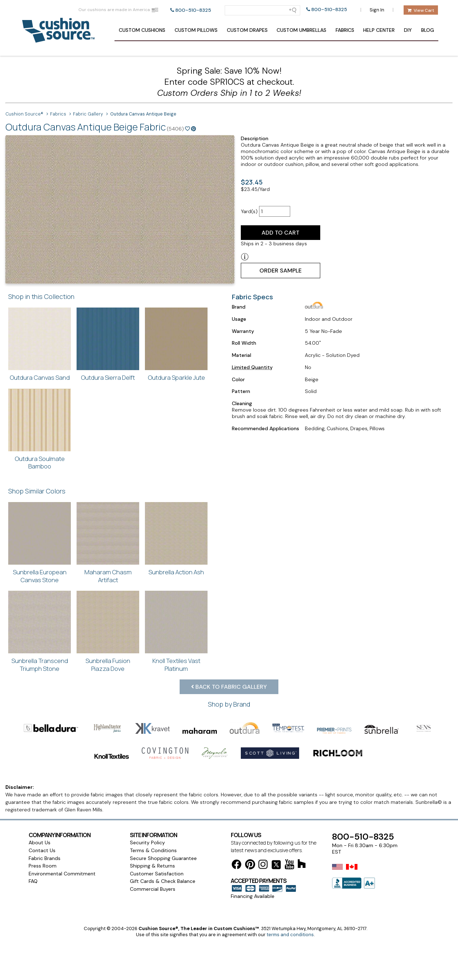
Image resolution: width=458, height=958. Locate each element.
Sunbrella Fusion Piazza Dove (108, 665)
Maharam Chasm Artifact (108, 576)
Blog (427, 30)
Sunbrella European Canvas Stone (40, 576)
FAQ (33, 856)
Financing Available (252, 871)
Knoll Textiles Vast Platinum (176, 665)
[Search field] (262, 10)
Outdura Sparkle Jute (176, 377)
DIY (408, 30)
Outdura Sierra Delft (108, 377)
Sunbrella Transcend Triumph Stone (39, 665)
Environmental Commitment (62, 848)
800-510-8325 (193, 10)
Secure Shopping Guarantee (163, 833)
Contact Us (42, 825)
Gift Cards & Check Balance (162, 856)
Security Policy (147, 817)
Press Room (43, 840)
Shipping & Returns (152, 840)
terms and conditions (290, 910)
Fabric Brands (44, 833)
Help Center (379, 30)
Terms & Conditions (153, 825)
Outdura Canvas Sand (40, 377)
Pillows (196, 30)
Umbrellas (301, 30)
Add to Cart (280, 232)
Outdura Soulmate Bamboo (40, 463)
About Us (39, 817)
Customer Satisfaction (157, 848)
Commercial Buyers (152, 864)
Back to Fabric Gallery (229, 687)
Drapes (247, 30)
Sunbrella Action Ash (176, 572)
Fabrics (345, 30)
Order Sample (280, 270)
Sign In (377, 10)
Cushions (142, 30)
